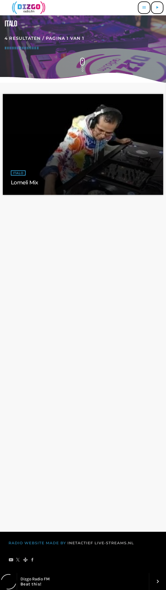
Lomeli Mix (24, 182)
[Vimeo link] (28, 7)
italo (18, 173)
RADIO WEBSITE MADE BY (37, 543)
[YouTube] (11, 560)
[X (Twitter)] (18, 560)
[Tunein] (25, 560)
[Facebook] (32, 560)
